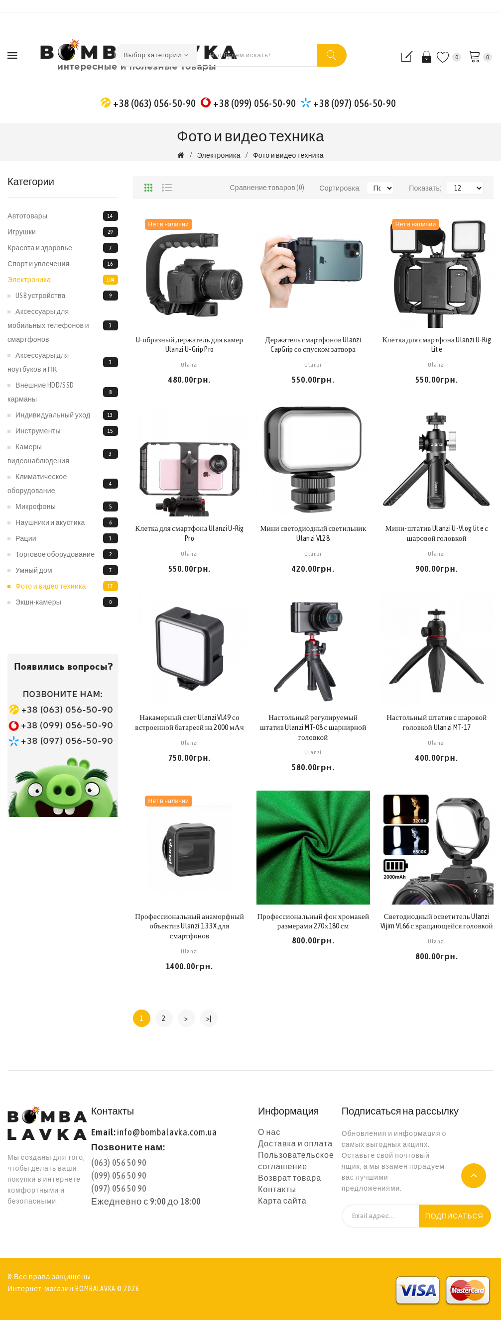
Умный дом (66, 570)
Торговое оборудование (66, 554)
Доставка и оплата (295, 1143)
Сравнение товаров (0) (267, 188)
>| (209, 1018)
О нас (269, 1131)
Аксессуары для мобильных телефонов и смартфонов (62, 325)
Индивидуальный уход (66, 415)
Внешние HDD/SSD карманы (62, 392)
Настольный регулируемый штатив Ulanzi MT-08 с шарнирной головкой (313, 727)
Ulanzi (189, 364)
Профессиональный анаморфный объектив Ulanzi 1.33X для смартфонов (189, 926)
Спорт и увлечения (62, 264)
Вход (425, 56)
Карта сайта (282, 1200)
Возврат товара (289, 1177)
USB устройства (66, 296)
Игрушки (62, 232)
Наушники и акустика (66, 522)
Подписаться (454, 1216)
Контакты (277, 1189)
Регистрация (409, 56)
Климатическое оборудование (62, 484)
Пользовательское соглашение (296, 1160)
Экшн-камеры (66, 602)
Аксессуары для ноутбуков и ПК (62, 362)
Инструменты (66, 431)
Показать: (425, 188)
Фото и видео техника (288, 155)
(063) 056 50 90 (118, 1162)
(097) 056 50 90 (118, 1188)
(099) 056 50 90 (118, 1175)
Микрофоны (66, 506)
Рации (66, 538)
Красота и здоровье (62, 248)
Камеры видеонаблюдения (62, 454)
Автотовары (62, 216)
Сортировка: (340, 188)
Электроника (219, 155)
